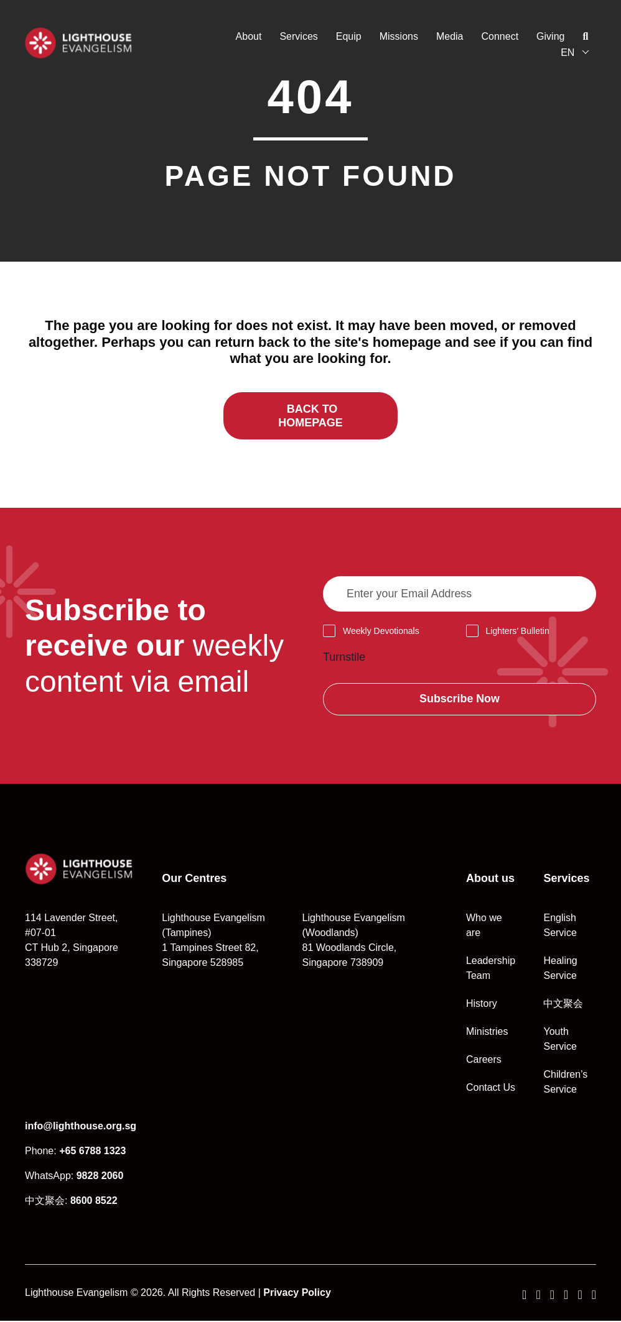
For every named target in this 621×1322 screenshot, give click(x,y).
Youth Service (559, 1040)
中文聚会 (563, 1004)
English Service (559, 926)
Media (449, 36)
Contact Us (490, 1088)
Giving (550, 36)
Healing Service (560, 969)
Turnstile (344, 657)
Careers (484, 1060)
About (248, 36)
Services (298, 36)
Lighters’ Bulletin (517, 631)
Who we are (484, 926)
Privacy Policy (297, 1293)
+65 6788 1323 (92, 1152)
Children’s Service (565, 1083)
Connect (499, 36)
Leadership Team (490, 969)
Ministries (487, 1032)
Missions (397, 36)
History (481, 1004)
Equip (347, 36)
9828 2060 (100, 1177)
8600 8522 (94, 1201)
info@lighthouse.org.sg (80, 1127)
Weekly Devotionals (381, 631)
